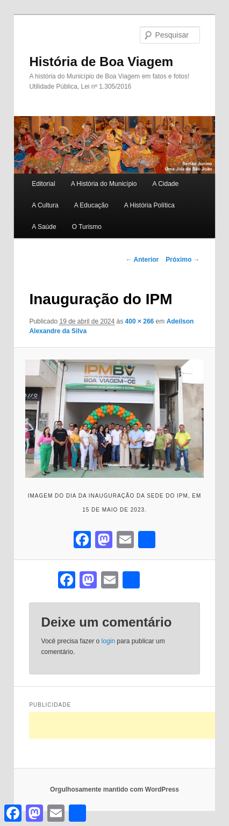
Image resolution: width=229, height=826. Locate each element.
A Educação (91, 205)
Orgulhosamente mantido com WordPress (114, 789)
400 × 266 (139, 321)
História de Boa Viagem (101, 61)
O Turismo (87, 227)
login (108, 641)
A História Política (149, 205)
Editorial (43, 184)
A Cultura (45, 205)
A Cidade (166, 184)
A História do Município (104, 184)
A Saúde (44, 227)
